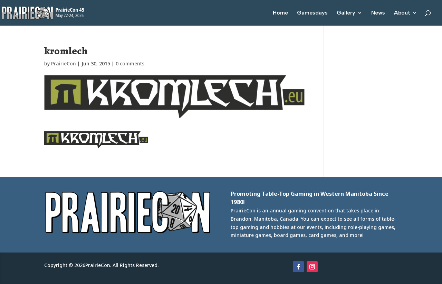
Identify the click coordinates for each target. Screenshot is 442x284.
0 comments (130, 63)
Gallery (346, 13)
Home (280, 13)
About (402, 13)
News (378, 13)
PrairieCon (63, 63)
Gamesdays (312, 13)
